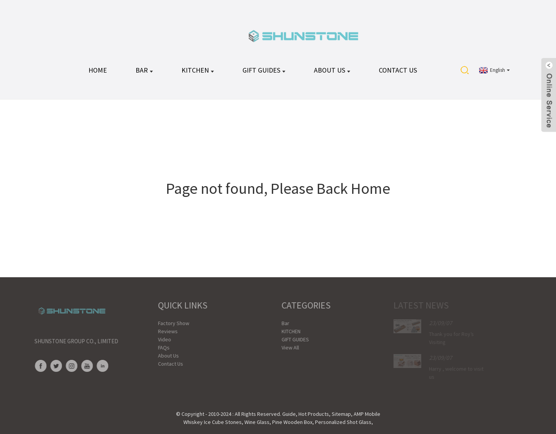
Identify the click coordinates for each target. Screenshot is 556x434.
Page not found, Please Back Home (278, 188)
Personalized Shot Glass (343, 422)
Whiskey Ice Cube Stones (212, 422)
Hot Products (313, 413)
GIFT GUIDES (263, 70)
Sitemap (341, 413)
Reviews (160, 331)
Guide (289, 413)
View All (282, 347)
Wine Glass (257, 422)
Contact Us (398, 70)
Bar (144, 70)
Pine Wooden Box (292, 422)
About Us (332, 70)
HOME (97, 70)
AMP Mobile (367, 413)
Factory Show (165, 323)
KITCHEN (197, 70)
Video (156, 339)
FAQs (156, 347)
